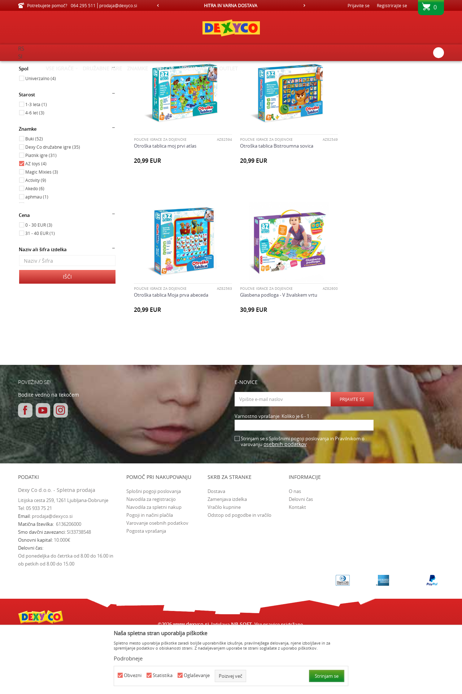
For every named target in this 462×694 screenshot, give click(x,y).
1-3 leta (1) (36, 165)
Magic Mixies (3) (41, 233)
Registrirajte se (392, 5)
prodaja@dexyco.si (52, 577)
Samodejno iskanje (224, 77)
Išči (67, 337)
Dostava (216, 552)
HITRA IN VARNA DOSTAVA (230, 5)
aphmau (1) (36, 258)
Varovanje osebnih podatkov (157, 583)
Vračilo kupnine (224, 567)
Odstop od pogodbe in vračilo (239, 575)
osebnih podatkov (284, 505)
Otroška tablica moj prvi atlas (165, 206)
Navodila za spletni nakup (154, 567)
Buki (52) (34, 199)
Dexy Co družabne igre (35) (52, 208)
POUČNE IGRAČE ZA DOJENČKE (160, 200)
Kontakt (297, 567)
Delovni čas (301, 559)
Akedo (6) (34, 249)
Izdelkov (80, 66)
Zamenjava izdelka (227, 559)
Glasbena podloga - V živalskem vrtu (172, 356)
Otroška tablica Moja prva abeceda (383, 206)
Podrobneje (128, 658)
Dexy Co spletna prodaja (42, 66)
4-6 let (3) (34, 173)
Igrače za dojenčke (41, 98)
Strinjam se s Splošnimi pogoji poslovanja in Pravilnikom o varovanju (303, 502)
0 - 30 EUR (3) (38, 286)
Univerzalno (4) (40, 139)
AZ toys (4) (36, 224)
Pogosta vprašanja (146, 591)
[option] (231, 5)
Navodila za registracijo (151, 559)
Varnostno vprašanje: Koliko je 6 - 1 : (273, 477)
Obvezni (132, 675)
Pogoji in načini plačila (149, 575)
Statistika (163, 675)
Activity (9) (35, 241)
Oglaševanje (197, 675)
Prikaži (369, 77)
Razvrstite (264, 77)
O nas (295, 552)
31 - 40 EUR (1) (40, 294)
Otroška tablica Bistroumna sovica (276, 206)
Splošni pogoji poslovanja (153, 552)
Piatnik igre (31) (41, 216)
